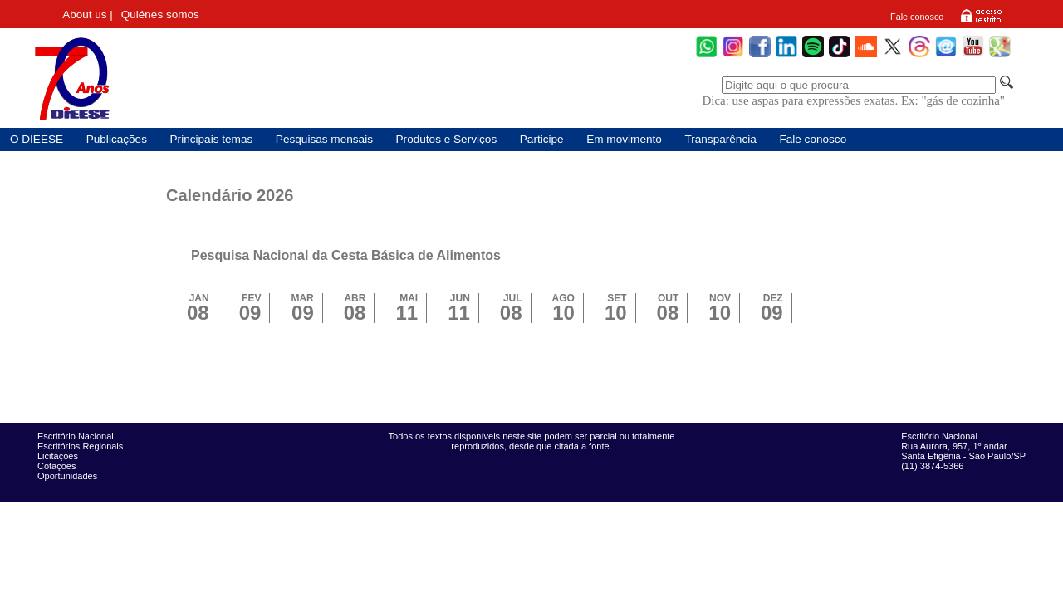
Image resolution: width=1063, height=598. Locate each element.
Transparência (720, 139)
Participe (542, 139)
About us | (87, 14)
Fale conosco (916, 17)
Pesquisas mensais (324, 139)
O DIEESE (36, 139)
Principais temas (211, 139)
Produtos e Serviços (446, 139)
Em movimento (624, 139)
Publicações (116, 139)
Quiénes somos (160, 14)
